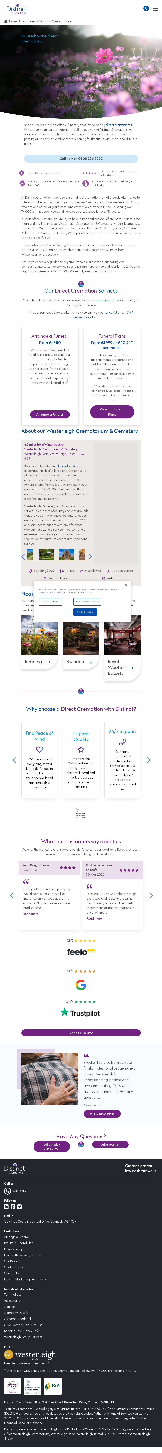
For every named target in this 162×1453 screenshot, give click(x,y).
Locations (28, 21)
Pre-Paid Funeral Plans (19, 1243)
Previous (23, 556)
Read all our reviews (81, 1033)
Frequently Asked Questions (22, 1255)
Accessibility (12, 1301)
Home (13, 21)
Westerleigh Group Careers (23, 1337)
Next (89, 556)
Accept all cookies (85, 612)
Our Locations (13, 1267)
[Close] (126, 585)
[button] (115, 500)
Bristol (43, 21)
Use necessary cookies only (87, 602)
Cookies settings (50, 602)
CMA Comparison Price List (23, 1325)
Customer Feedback (18, 1319)
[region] (82, 601)
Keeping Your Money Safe (21, 1331)
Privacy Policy (13, 1249)
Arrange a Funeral (50, 414)
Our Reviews (12, 1261)
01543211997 (17, 1191)
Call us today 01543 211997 (51, 1146)
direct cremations (118, 125)
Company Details (16, 1313)
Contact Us (11, 1273)
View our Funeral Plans (112, 412)
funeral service (68, 466)
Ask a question (110, 1144)
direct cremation (103, 300)
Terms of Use (13, 1294)
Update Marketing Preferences (25, 1279)
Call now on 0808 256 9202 (81, 159)
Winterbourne (62, 21)
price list (111, 312)
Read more (30, 914)
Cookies (9, 1307)
